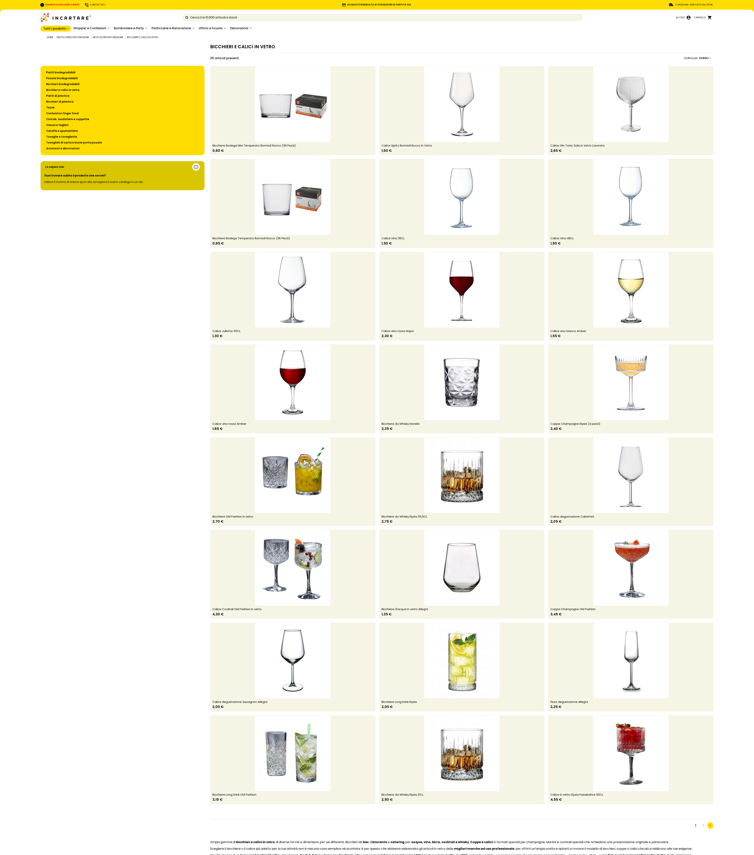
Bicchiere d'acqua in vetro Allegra (405, 609)
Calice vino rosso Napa (398, 331)
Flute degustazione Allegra (569, 702)
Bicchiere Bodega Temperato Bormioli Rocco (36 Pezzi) (251, 238)
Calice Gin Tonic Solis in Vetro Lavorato (577, 145)
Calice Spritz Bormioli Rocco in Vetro (407, 145)
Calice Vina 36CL (393, 238)
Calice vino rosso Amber (229, 424)
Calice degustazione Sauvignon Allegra (239, 702)
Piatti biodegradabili (60, 72)
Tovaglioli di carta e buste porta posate (74, 142)
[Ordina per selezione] (697, 58)
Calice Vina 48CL (562, 238)
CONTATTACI (95, 4)
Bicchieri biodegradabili (63, 84)
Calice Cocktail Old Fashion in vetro (237, 609)
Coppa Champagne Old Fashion (573, 609)
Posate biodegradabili (62, 78)
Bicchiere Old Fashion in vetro (232, 516)
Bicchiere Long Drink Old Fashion (234, 795)
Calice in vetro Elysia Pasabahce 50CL (576, 795)
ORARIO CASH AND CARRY (60, 4)
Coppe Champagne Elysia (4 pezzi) (575, 424)
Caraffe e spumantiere (62, 131)
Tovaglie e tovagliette (61, 137)
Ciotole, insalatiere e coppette (67, 119)
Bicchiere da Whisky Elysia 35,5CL (404, 516)
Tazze (50, 107)
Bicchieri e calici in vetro (63, 90)
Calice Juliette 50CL (226, 331)
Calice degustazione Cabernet (572, 516)
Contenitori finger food (62, 113)
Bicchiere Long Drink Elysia (399, 702)
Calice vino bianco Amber (568, 331)
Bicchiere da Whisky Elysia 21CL (403, 795)
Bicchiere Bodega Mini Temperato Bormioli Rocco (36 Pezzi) (254, 145)
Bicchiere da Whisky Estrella (401, 424)
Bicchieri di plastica (60, 102)
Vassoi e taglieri (57, 125)
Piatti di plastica (57, 96)
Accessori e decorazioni (63, 148)
